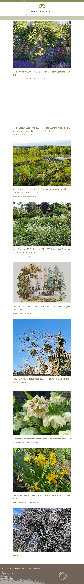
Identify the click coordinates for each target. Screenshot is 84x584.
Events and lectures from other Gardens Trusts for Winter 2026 (42, 438)
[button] (60, 15)
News (15, 555)
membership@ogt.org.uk (22, 1)
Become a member (15, 1)
